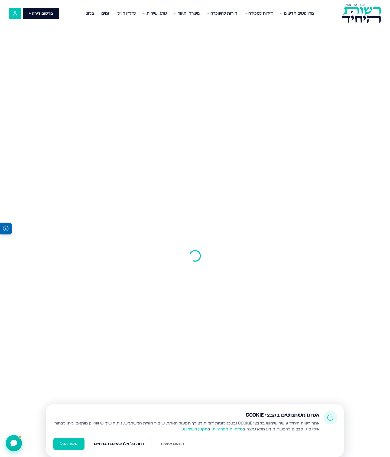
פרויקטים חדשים (297, 13)
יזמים (105, 13)
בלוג (90, 13)
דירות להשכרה (221, 13)
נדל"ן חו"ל (126, 13)
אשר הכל (68, 444)
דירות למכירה (258, 13)
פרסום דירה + (41, 13)
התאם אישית (172, 444)
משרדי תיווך (187, 13)
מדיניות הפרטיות (228, 429)
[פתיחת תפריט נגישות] (6, 228)
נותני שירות (155, 13)
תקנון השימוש (195, 429)
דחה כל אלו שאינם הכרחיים (119, 444)
